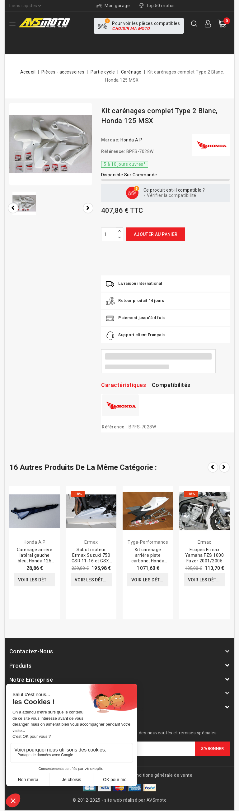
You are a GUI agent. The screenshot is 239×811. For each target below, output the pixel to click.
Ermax (91, 542)
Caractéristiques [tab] (123, 385)
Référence (113, 426)
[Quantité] (108, 234)
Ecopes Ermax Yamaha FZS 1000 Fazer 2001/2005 (204, 555)
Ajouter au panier (156, 234)
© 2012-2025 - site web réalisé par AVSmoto (119, 800)
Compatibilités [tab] (171, 385)
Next (224, 467)
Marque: (110, 139)
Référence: (113, 151)
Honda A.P (131, 139)
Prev (213, 467)
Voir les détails (36, 579)
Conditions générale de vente (161, 775)
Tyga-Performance (148, 542)
